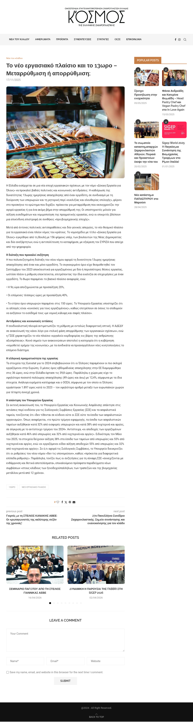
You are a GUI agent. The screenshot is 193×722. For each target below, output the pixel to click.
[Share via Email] (74, 502)
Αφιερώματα (43, 39)
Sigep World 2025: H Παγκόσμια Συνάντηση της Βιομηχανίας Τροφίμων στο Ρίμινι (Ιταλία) (173, 152)
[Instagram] (179, 39)
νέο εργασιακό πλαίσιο (34, 487)
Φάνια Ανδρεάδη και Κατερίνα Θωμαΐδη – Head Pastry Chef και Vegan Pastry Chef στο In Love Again (173, 100)
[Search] (185, 39)
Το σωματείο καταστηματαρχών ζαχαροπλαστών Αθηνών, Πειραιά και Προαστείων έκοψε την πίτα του (146, 152)
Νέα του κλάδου (19, 39)
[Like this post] (57, 502)
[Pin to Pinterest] (70, 502)
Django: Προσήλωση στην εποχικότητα (145, 94)
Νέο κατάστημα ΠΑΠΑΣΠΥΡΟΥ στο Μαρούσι (146, 198)
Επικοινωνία (134, 39)
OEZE (118, 39)
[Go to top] (96, 717)
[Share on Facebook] (62, 502)
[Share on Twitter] (66, 502)
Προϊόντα (62, 39)
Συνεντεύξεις (82, 39)
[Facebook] (175, 39)
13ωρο (12, 487)
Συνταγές (103, 39)
